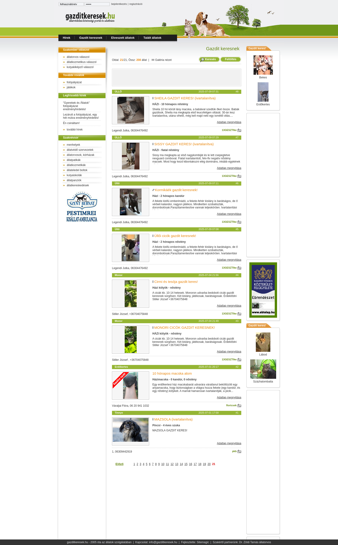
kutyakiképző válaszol (80, 67)
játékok (71, 87)
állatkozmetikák (76, 165)
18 (199, 464)
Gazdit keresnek (90, 37)
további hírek (75, 129)
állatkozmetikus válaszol (82, 62)
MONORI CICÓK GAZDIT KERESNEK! (184, 327)
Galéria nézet (161, 60)
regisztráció (135, 4)
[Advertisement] (177, 77)
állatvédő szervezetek (80, 149)
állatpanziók (74, 180)
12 (172, 464)
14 (181, 464)
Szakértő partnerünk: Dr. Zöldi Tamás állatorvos (242, 542)
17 (195, 464)
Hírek (66, 37)
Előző (119, 464)
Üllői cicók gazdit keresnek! (175, 236)
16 (190, 464)
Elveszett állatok (123, 37)
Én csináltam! (71, 123)
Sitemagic (203, 542)
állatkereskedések (78, 185)
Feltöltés (230, 59)
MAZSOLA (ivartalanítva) (173, 419)
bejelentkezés (119, 4)
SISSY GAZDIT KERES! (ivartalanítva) (184, 144)
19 (204, 464)
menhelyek (73, 144)
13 (176, 464)
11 (167, 464)
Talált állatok (152, 37)
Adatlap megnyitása (229, 122)
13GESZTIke (231, 130)
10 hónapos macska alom (172, 373)
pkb (236, 451)
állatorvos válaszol (78, 57)
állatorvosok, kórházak (80, 155)
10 (162, 464)
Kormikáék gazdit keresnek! (176, 190)
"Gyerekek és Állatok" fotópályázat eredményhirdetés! (76, 106)
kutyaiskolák (74, 175)
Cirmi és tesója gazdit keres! (176, 282)
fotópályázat (74, 82)
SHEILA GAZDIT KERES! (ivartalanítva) (185, 98)
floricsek (233, 405)
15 (185, 464)
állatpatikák (74, 160)
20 (209, 464)
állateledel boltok (77, 170)
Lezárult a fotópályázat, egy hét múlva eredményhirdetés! (81, 116)
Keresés (210, 59)
